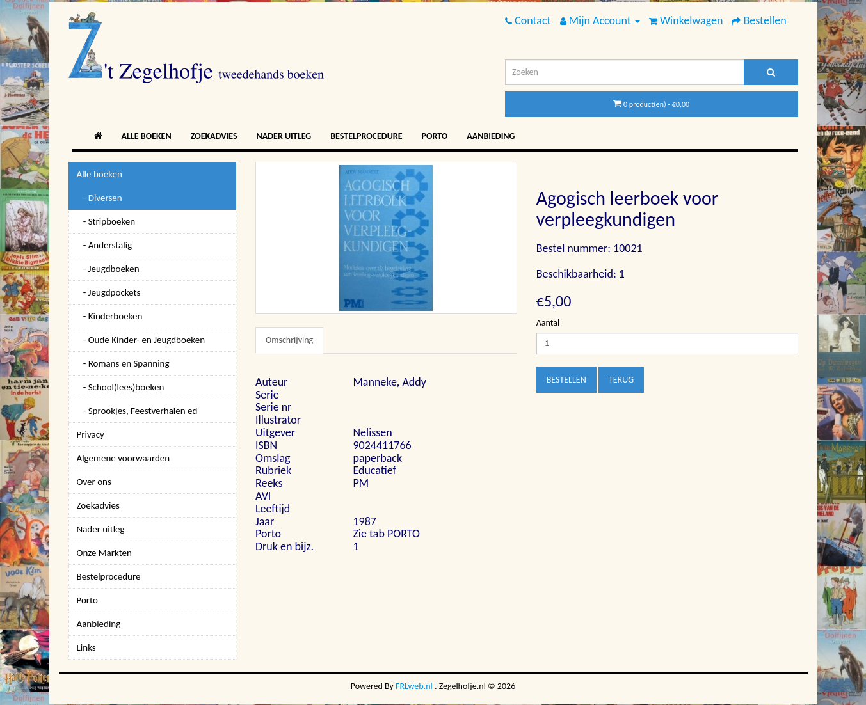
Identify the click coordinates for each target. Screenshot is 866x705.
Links (86, 647)
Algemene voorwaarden (123, 458)
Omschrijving (289, 340)
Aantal (547, 322)
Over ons (94, 481)
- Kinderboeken (110, 316)
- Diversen (99, 197)
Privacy (90, 434)
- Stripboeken (106, 221)
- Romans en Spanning (123, 363)
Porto (435, 136)
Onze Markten (104, 552)
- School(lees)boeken (120, 387)
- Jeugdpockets (109, 292)
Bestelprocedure (366, 136)
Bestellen (566, 379)
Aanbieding (491, 136)
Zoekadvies (214, 136)
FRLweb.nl (414, 686)
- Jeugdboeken (108, 268)
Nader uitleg (284, 136)
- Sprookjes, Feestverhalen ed (137, 410)
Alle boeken (147, 136)
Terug (621, 379)
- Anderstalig (104, 245)
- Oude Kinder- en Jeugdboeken (141, 339)
